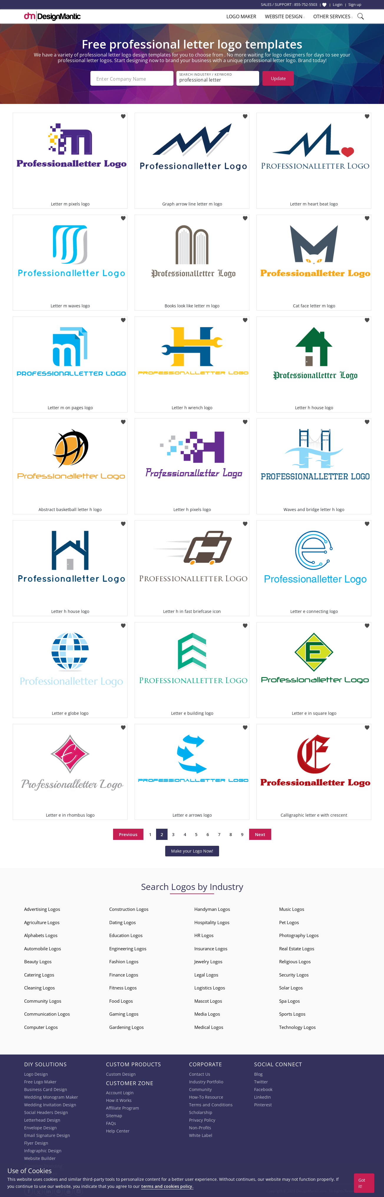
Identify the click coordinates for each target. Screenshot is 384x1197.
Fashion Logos (123, 961)
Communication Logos (47, 1013)
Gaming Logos (123, 1013)
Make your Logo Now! (192, 850)
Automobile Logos (42, 948)
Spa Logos (289, 1000)
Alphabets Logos (40, 935)
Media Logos (207, 1013)
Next (260, 833)
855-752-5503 (305, 4)
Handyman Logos (212, 908)
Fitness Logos (123, 987)
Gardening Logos (126, 1026)
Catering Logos (39, 974)
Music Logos (291, 908)
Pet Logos (289, 922)
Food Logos (121, 1000)
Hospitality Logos (211, 922)
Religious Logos (295, 961)
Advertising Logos (42, 908)
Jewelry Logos (208, 961)
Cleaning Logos (39, 987)
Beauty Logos (38, 961)
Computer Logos (41, 1026)
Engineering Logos (127, 948)
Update (278, 78)
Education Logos (126, 935)
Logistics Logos (209, 987)
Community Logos (42, 1000)
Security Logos (294, 974)
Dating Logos (122, 922)
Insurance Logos (210, 948)
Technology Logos (297, 1026)
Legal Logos (206, 974)
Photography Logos (299, 935)
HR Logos (203, 935)
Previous (128, 833)
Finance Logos (123, 974)
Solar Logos (291, 987)
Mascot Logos (208, 1000)
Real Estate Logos (296, 948)
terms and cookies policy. (167, 1186)
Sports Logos (292, 1013)
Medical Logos (208, 1026)
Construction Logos (128, 908)
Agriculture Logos (41, 922)
